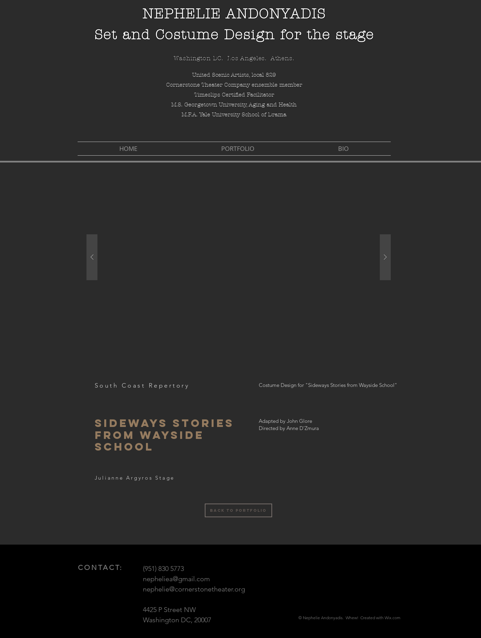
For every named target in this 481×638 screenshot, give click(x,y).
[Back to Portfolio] (238, 510)
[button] (238, 257)
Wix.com (392, 617)
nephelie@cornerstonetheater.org (194, 589)
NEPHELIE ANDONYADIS (234, 14)
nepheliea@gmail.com (176, 579)
